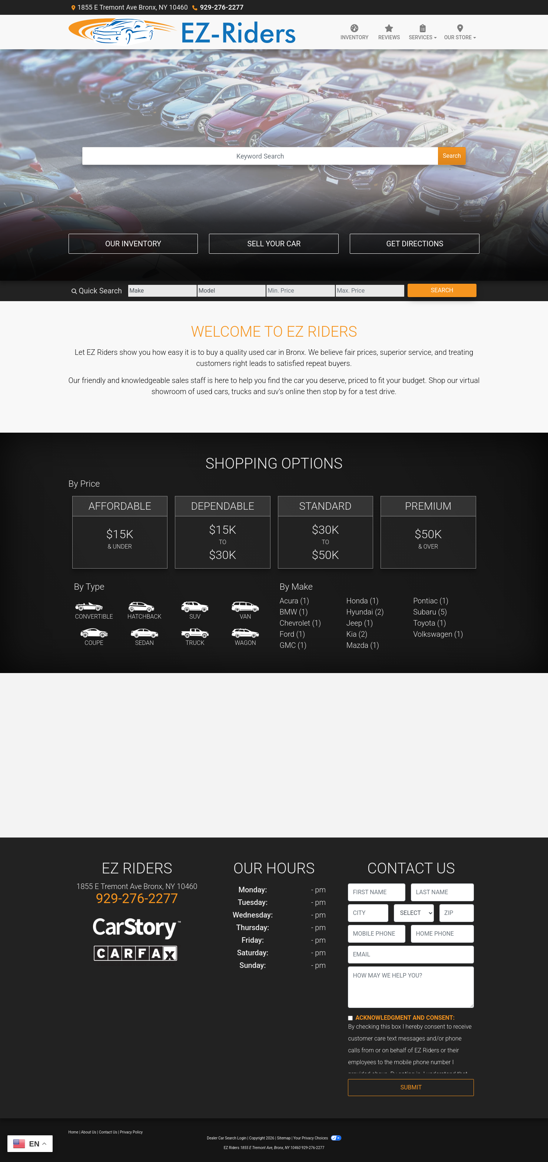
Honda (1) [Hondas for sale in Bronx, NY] (362, 600)
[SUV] (195, 611)
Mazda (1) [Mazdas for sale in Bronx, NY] (362, 645)
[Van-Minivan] (245, 611)
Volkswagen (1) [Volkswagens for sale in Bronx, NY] (438, 634)
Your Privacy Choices (317, 1138)
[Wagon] (245, 637)
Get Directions (414, 243)
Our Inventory (133, 243)
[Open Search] (260, 156)
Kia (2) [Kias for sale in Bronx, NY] (357, 634)
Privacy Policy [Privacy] (131, 1132)
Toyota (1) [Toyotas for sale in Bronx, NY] (429, 623)
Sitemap (283, 1138)
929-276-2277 (221, 7)
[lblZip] (456, 913)
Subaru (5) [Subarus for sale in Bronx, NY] (430, 611)
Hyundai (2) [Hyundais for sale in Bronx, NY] (365, 611)
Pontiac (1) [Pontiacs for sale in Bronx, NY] (430, 600)
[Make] (162, 290)
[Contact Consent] (350, 1018)
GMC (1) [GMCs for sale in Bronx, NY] (293, 645)
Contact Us (108, 1132)
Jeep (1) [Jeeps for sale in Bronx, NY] (359, 623)
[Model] (231, 290)
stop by (334, 391)
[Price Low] (300, 290)
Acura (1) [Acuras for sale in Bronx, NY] (294, 600)
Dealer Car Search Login (226, 1138)
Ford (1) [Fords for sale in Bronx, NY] (292, 634)
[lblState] (414, 913)
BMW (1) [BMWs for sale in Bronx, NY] (294, 611)
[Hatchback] (144, 611)
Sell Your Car (274, 243)
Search (452, 155)
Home (74, 1132)
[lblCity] (368, 913)
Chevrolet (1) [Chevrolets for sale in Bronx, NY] (300, 623)
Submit (411, 1087)
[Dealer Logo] (182, 32)
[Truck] (195, 637)
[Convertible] (94, 611)
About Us (88, 1132)
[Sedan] (144, 637)
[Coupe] (94, 637)
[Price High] (370, 290)
